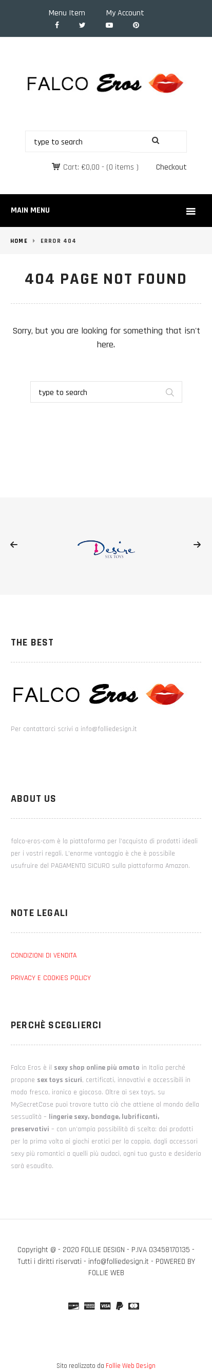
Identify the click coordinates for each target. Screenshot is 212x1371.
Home (19, 241)
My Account (125, 13)
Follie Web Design (131, 1366)
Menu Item (67, 13)
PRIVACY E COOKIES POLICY (51, 978)
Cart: (81, 167)
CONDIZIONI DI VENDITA (43, 955)
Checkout (171, 167)
